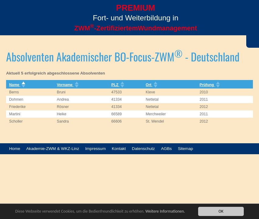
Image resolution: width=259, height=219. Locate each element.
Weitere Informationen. (165, 211)
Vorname (67, 85)
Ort (151, 85)
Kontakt (119, 148)
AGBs (166, 148)
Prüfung (209, 85)
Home (14, 148)
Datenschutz (143, 148)
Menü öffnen (12, 23)
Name (16, 85)
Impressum (95, 148)
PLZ (117, 85)
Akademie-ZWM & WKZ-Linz (52, 148)
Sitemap (185, 148)
